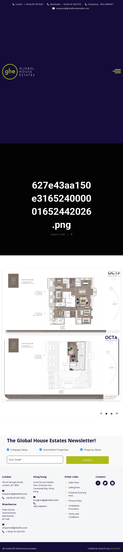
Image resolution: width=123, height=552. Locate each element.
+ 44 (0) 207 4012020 (33, 4)
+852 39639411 (107, 4)
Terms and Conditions (74, 515)
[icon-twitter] (105, 482)
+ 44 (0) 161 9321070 (71, 4)
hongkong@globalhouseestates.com (51, 499)
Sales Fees (74, 482)
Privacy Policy (75, 500)
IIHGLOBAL (115, 548)
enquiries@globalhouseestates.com (72, 8)
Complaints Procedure (74, 507)
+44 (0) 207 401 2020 (15, 497)
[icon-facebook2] (98, 482)
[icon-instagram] (112, 482)
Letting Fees (74, 487)
